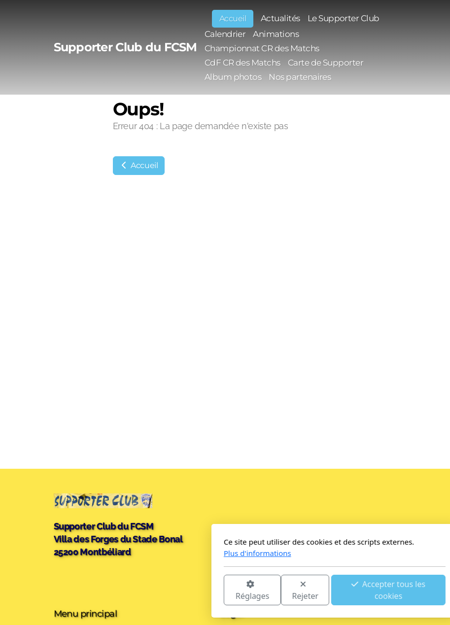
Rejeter (195, 590)
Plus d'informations (148, 553)
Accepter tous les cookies (279, 590)
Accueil (138, 165)
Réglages (142, 590)
